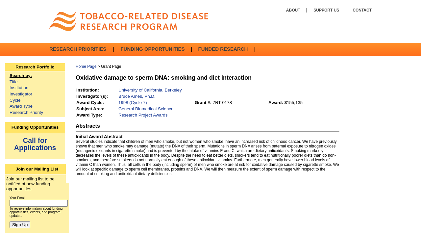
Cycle (15, 100)
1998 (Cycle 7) (132, 102)
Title (14, 81)
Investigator (21, 94)
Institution (19, 87)
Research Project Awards (142, 115)
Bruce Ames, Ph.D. (137, 96)
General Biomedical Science (145, 108)
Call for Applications (35, 144)
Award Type (21, 106)
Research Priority (26, 112)
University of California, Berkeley (150, 90)
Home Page (86, 66)
